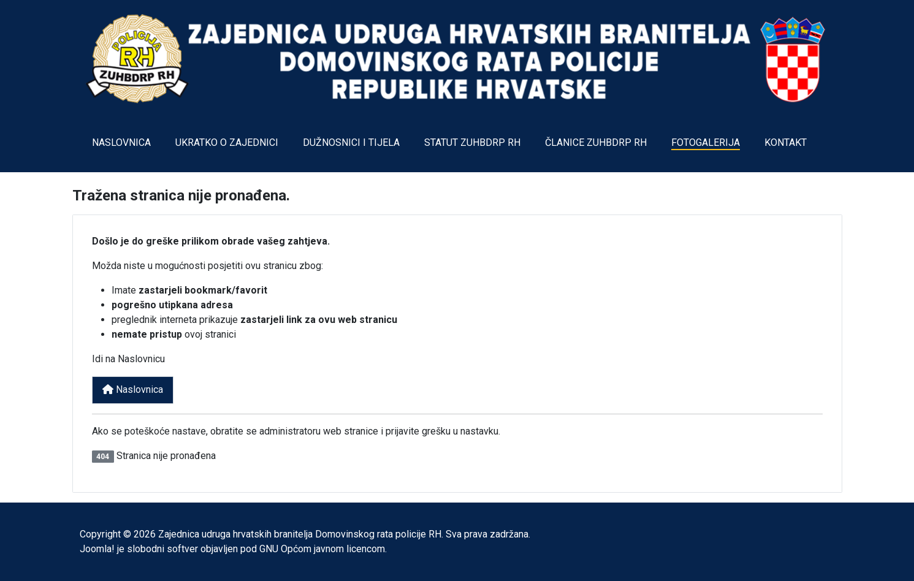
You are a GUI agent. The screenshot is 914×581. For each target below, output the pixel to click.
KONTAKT (785, 142)
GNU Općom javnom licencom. (323, 549)
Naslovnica (132, 389)
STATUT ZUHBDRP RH (472, 142)
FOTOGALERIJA (705, 142)
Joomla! (97, 549)
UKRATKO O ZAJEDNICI (226, 142)
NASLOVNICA (121, 142)
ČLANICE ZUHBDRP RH (596, 142)
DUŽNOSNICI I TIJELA (351, 142)
